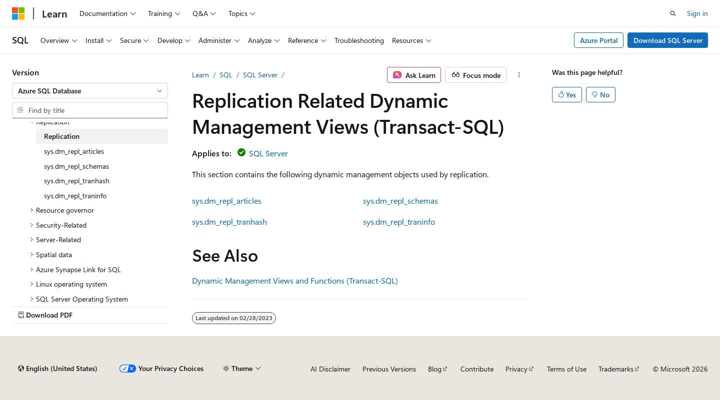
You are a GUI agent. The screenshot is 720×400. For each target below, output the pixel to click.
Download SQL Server (668, 40)
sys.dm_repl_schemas (400, 200)
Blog (435, 369)
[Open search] (673, 13)
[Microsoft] (18, 13)
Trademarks (616, 369)
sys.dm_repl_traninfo (399, 221)
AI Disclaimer (330, 369)
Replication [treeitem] (62, 136)
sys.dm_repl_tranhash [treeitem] (77, 180)
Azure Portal (599, 40)
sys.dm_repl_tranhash (229, 221)
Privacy (517, 369)
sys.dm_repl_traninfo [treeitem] (75, 195)
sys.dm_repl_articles (227, 200)
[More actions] (519, 75)
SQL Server (260, 74)
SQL (226, 74)
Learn (200, 74)
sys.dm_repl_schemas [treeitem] (76, 166)
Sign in (697, 13)
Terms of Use (566, 369)
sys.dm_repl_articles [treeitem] (74, 151)
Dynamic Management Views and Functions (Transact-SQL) (295, 280)
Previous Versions (389, 369)
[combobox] (90, 91)
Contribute (477, 369)
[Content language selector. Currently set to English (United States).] (58, 369)
